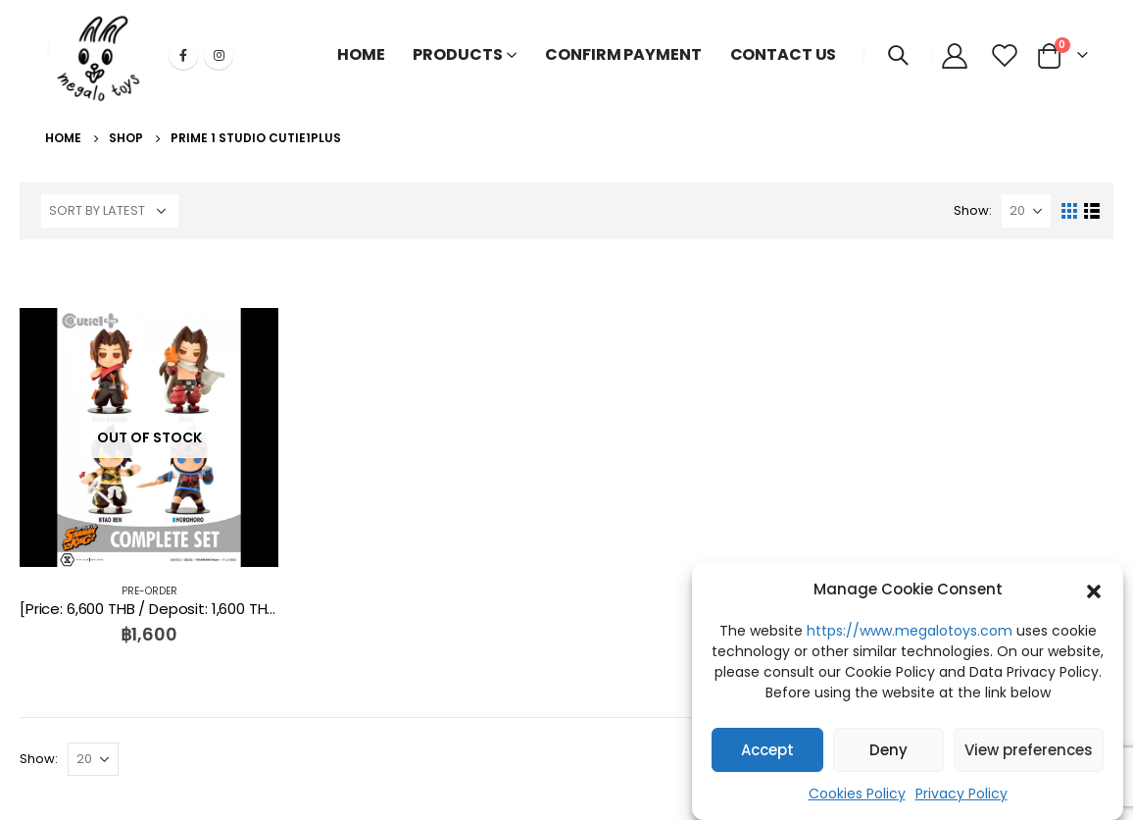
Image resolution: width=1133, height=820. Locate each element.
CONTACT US (783, 54)
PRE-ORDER (149, 591)
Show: (973, 210)
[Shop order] (109, 211)
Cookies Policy (857, 793)
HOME (361, 54)
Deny (888, 750)
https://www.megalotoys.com (909, 631)
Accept (767, 750)
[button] (1094, 589)
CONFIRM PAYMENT (623, 54)
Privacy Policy (961, 793)
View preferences (1028, 750)
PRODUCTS (457, 54)
